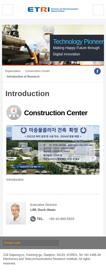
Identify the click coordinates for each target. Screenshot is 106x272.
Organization (12, 70)
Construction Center (37, 70)
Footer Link (12, 243)
